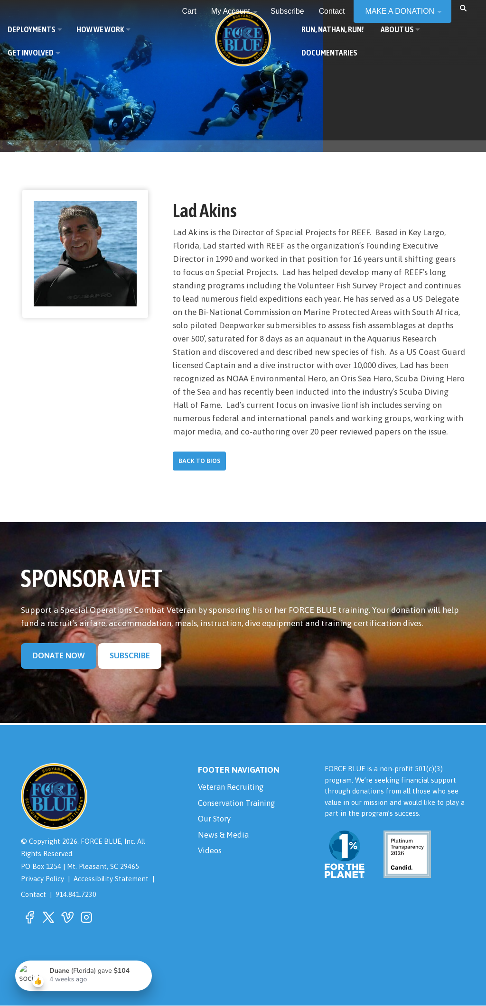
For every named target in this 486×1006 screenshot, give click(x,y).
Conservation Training (239, 804)
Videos (210, 854)
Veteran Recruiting (233, 788)
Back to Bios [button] (199, 461)
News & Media (224, 837)
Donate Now (58, 656)
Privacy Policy (42, 879)
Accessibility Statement (111, 879)
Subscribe (130, 656)
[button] (463, 8)
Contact (33, 895)
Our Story (216, 821)
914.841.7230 (76, 895)
